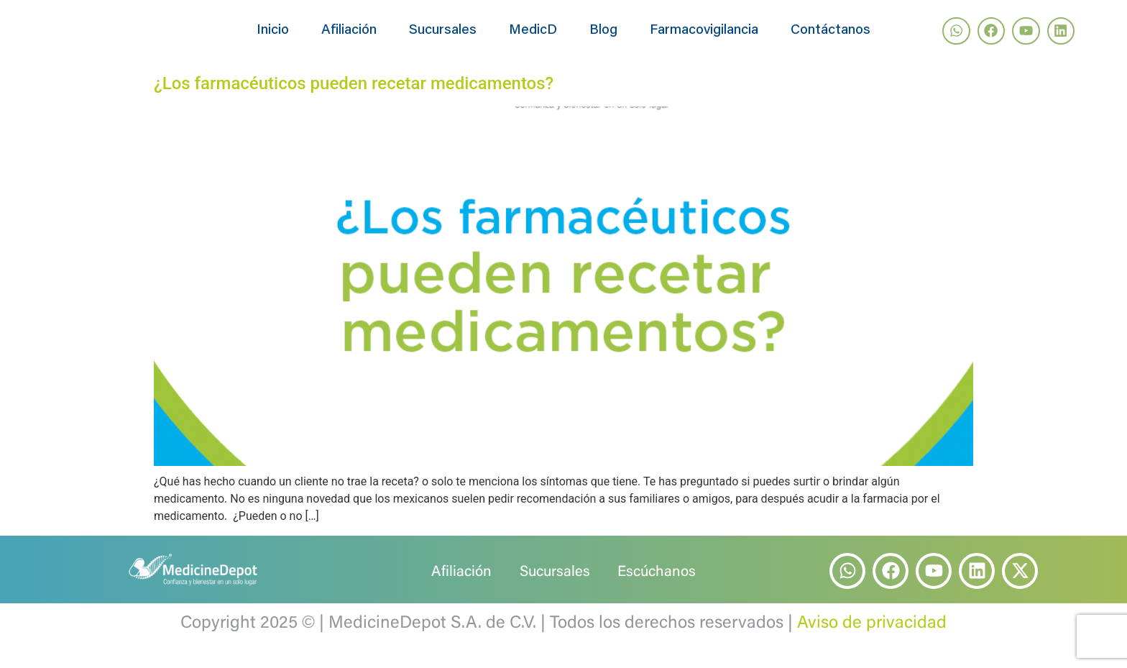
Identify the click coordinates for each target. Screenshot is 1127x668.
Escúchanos (660, 586)
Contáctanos (830, 38)
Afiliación (349, 38)
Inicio (273, 38)
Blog (603, 38)
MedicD (533, 38)
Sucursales (443, 38)
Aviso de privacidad (872, 637)
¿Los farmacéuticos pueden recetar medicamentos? (353, 98)
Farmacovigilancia (704, 38)
